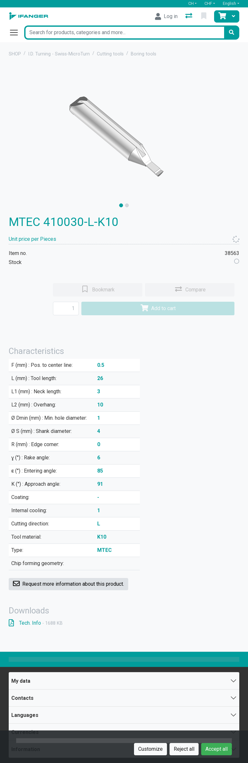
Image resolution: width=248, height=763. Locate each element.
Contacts (22, 698)
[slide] (121, 205)
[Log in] (166, 16)
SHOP (15, 54)
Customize (150, 749)
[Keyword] (124, 32)
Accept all (216, 749)
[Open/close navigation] (16, 32)
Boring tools (143, 54)
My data (20, 681)
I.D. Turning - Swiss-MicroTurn (59, 54)
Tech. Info (36, 623)
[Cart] (221, 16)
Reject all (184, 749)
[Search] (231, 32)
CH (191, 3)
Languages (24, 715)
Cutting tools (110, 54)
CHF (208, 3)
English (229, 3)
